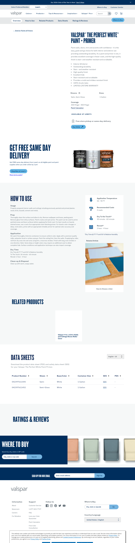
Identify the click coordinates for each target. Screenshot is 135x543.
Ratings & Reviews (80, 21)
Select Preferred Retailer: (20, 7)
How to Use (30, 21)
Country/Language (93, 515)
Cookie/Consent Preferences (72, 537)
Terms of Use (46, 539)
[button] (82, 93)
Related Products (46, 21)
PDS (118, 375)
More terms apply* (16, 175)
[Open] (79, 93)
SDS (106, 375)
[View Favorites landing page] (116, 14)
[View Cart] (121, 14)
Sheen (44, 375)
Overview (17, 21)
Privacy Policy (113, 535)
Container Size (85, 375)
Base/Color (63, 375)
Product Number (20, 375)
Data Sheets (63, 21)
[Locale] (115, 356)
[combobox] (102, 14)
